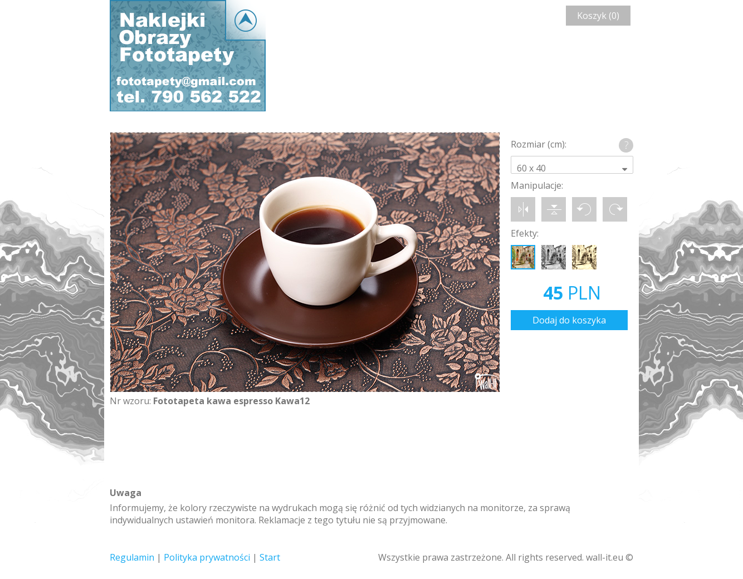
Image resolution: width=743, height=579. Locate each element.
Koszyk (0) (598, 15)
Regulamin (132, 557)
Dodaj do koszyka (569, 320)
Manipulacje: (537, 185)
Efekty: (525, 233)
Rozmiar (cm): (538, 144)
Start (270, 557)
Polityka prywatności (207, 557)
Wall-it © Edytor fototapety (188, 55)
